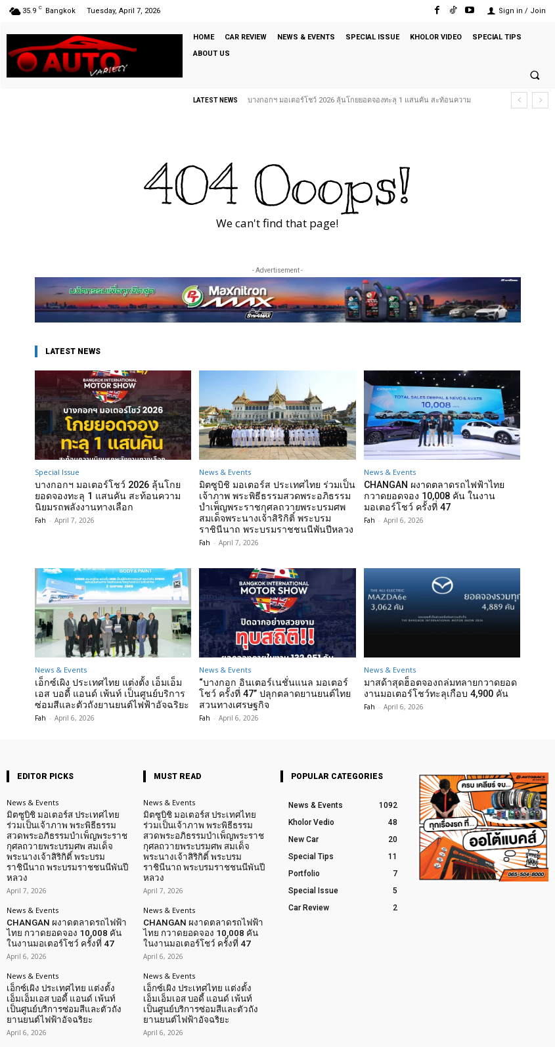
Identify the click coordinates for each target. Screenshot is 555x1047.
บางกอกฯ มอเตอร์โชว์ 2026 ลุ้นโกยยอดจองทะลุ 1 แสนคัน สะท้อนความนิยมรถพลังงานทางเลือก (107, 494)
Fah (40, 517)
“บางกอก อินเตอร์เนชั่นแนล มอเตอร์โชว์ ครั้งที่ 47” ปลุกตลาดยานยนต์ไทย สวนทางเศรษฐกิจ (275, 688)
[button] (534, 75)
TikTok (471, 1026)
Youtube (533, 1026)
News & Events (225, 472)
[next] (540, 100)
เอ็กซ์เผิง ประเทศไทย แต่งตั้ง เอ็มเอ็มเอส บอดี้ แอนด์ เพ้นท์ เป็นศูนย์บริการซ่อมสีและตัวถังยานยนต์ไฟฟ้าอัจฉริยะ (112, 688)
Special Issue (57, 472)
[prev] (519, 100)
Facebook (406, 1026)
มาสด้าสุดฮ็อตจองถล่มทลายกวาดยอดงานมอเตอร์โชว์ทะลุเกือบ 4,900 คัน (441, 683)
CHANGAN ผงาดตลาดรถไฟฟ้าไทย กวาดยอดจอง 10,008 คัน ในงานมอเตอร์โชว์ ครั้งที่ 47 (439, 494)
